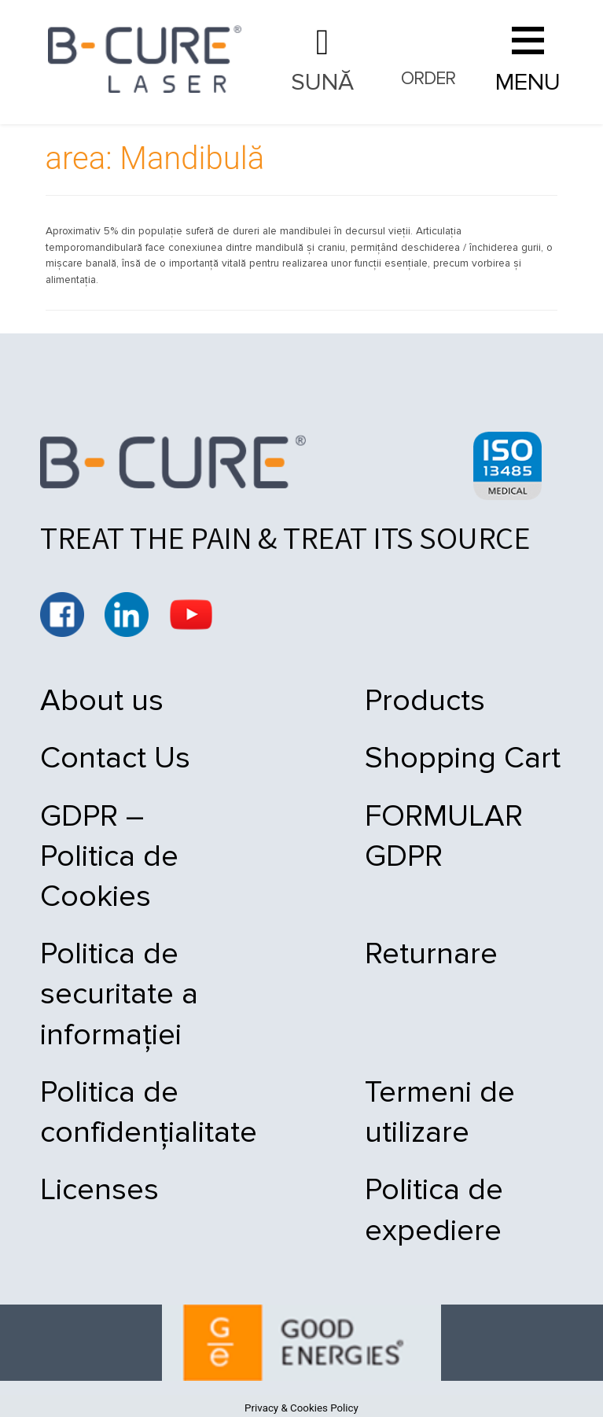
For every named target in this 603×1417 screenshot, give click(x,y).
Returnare (365, 931)
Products (359, 701)
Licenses (99, 1179)
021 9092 (322, 61)
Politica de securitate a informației (119, 971)
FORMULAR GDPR (420, 828)
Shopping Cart (397, 764)
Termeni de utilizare (430, 1075)
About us (102, 701)
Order (428, 82)
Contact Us (115, 764)
